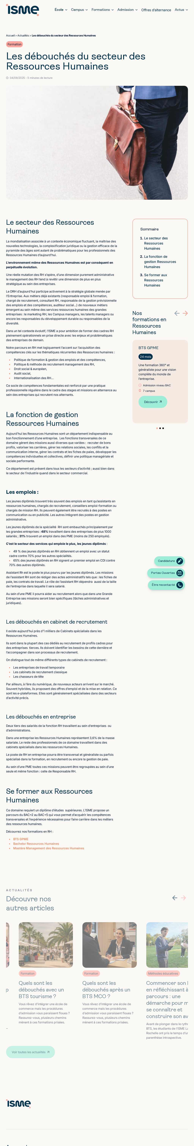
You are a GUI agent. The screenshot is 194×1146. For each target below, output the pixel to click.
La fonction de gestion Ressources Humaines (160, 262)
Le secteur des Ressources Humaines (156, 243)
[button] (177, 313)
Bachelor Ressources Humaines (36, 844)
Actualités (23, 35)
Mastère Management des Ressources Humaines (48, 848)
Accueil (10, 35)
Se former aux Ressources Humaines (155, 280)
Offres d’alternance (156, 10)
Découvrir (151, 402)
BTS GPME (20, 839)
